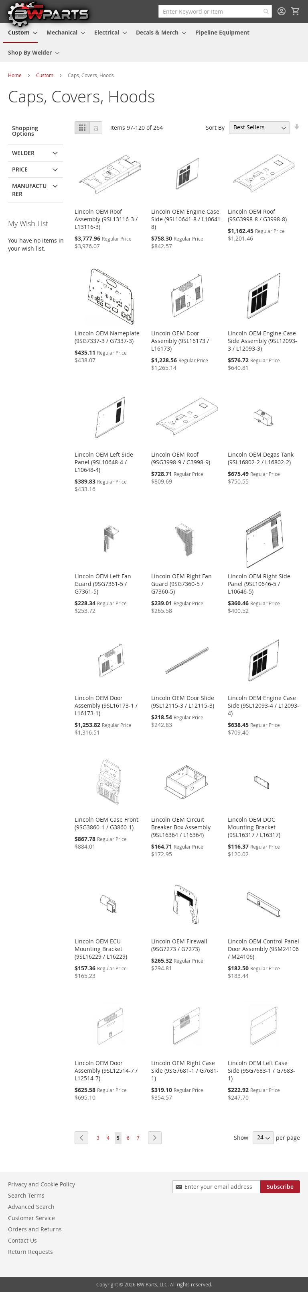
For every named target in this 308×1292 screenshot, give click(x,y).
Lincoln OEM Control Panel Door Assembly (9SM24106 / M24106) (263, 948)
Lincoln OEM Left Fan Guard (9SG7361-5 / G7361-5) (103, 583)
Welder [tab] (23, 153)
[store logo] (48, 13)
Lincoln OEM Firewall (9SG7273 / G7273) (179, 945)
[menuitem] (20, 33)
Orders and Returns (35, 1229)
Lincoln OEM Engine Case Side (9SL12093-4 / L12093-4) (263, 705)
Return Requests (30, 1251)
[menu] (154, 42)
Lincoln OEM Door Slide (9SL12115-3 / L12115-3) (182, 701)
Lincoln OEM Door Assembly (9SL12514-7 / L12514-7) (106, 1070)
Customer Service (31, 1218)
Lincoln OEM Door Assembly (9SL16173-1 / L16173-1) (106, 705)
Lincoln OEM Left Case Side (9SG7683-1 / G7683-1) (261, 1070)
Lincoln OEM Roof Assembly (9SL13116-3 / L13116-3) (106, 219)
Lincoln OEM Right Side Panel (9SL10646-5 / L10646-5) (259, 583)
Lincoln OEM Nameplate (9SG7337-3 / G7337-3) (107, 337)
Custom (44, 75)
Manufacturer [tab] (29, 190)
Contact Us (22, 1240)
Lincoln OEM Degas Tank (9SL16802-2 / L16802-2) (261, 458)
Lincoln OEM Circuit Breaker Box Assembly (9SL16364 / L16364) (181, 827)
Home (15, 75)
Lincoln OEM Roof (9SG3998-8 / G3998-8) (257, 215)
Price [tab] (20, 169)
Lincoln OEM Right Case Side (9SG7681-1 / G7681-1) (185, 1070)
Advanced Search (31, 1206)
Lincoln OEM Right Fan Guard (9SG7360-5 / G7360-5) (181, 583)
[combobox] (215, 11)
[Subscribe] (280, 1186)
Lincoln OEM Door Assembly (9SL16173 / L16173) (180, 340)
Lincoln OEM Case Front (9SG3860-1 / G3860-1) (106, 823)
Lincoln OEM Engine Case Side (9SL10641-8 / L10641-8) (187, 219)
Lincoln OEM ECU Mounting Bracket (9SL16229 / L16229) (101, 948)
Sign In (281, 11)
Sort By (215, 127)
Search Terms (26, 1195)
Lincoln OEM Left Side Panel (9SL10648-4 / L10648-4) (104, 462)
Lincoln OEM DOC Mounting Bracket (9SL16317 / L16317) (254, 827)
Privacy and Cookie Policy (41, 1184)
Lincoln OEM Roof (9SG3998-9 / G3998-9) (180, 458)
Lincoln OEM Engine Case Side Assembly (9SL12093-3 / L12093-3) (262, 340)
